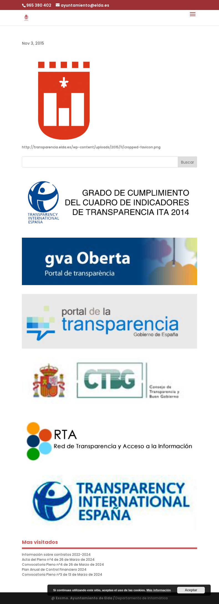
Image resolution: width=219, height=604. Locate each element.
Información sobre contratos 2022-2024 (56, 554)
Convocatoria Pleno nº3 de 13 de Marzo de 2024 (62, 574)
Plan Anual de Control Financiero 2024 (54, 569)
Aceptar (191, 590)
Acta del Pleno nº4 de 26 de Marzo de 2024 (58, 559)
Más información (159, 590)
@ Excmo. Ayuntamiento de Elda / (83, 598)
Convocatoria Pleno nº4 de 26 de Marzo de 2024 (63, 564)
